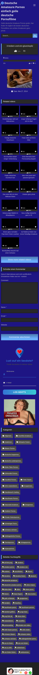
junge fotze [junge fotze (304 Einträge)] (23, 612)
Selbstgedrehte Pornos (12, 536)
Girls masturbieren (11, 486)
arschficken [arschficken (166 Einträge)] (18, 571)
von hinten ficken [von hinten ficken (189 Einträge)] (9, 652)
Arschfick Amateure (24, 436)
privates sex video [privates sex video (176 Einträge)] (24, 625)
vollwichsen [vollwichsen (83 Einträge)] (21, 647)
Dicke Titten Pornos (11, 467)
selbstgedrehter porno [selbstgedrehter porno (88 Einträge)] (28, 639)
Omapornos (29, 505)
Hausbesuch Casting (12, 492)
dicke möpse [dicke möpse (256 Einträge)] (30, 585)
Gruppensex (28, 486)
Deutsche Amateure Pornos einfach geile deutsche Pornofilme (13, 11)
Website (4, 325)
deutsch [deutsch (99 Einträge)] (33, 576)
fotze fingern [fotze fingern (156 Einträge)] (18, 594)
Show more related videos (19, 260)
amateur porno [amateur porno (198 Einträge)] (9, 567)
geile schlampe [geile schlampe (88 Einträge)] (9, 598)
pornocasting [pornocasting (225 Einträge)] (8, 625)
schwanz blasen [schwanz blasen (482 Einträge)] (9, 634)
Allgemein (8, 436)
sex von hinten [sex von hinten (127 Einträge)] (23, 643)
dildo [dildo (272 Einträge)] (18, 589)
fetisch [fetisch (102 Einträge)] (6, 594)
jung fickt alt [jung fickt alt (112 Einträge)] (8, 616)
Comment (4, 280)
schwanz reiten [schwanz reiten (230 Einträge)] (25, 634)
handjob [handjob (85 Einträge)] (7, 603)
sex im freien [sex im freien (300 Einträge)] (8, 643)
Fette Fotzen (27, 479)
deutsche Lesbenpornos (13, 461)
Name (4, 307)
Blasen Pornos (10, 448)
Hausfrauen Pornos (11, 498)
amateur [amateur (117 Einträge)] (20, 562)
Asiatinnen (8, 442)
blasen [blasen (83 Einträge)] (30, 571)
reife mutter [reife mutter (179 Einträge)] (26, 630)
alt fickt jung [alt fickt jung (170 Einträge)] (8, 562)
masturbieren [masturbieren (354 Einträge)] (8, 621)
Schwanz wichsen (11, 530)
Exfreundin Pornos (11, 473)
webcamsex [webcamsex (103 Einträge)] (25, 652)
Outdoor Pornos (10, 511)
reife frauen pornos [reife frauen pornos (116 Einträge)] (10, 630)
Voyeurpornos (9, 548)
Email (3, 316)
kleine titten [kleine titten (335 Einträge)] (21, 616)
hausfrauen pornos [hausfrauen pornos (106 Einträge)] (27, 607)
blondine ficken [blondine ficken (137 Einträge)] (20, 576)
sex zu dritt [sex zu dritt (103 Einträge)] (8, 647)
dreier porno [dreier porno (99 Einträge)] (29, 589)
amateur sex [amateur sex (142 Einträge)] (23, 567)
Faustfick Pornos (10, 479)
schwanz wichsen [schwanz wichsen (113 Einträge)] (10, 639)
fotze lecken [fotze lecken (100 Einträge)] (32, 594)
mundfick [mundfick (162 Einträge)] (21, 621)
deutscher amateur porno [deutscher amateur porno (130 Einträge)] (12, 585)
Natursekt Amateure (11, 505)
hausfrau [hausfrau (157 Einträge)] (18, 603)
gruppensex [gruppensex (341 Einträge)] (23, 598)
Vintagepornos (25, 542)
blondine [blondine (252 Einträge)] (7, 576)
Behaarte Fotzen (24, 442)
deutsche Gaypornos (12, 454)
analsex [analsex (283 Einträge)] (6, 571)
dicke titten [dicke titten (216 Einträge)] (7, 589)
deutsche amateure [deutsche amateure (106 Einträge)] (10, 580)
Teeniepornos (9, 542)
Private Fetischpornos (12, 517)
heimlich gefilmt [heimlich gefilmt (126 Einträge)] (9, 612)
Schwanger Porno (11, 523)
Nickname (10, 371)
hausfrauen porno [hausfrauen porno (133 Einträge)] (10, 607)
